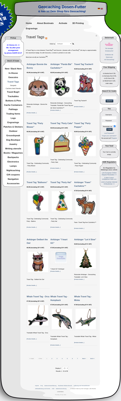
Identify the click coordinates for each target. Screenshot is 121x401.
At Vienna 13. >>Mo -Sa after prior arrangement (13, 47)
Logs (13, 118)
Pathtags (13, 109)
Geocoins (13, 77)
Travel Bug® (13, 92)
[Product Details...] (32, 112)
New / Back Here (13, 68)
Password (108, 120)
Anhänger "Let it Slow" (85, 239)
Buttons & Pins (13, 100)
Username (108, 114)
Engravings (13, 122)
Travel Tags (13, 82)
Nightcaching (13, 170)
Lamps (13, 166)
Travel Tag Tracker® (83, 64)
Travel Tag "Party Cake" (61, 123)
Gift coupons (13, 174)
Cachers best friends (13, 88)
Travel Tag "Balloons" (37, 182)
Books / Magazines (13, 153)
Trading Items (13, 114)
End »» (92, 358)
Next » (84, 358)
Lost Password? (109, 133)
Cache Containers (13, 105)
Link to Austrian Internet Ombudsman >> (109, 183)
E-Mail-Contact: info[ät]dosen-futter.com (109, 178)
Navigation (13, 179)
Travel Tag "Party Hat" (61, 182)
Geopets (13, 85)
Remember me (107, 126)
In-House (13, 73)
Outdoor (13, 131)
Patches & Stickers (13, 127)
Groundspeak (13, 135)
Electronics (13, 162)
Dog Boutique (13, 140)
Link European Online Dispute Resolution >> (109, 174)
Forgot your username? (109, 135)
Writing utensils (13, 148)
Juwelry (13, 144)
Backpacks (13, 157)
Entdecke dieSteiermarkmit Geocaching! (109, 57)
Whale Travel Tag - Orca (38, 296)
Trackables (13, 96)
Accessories (13, 183)
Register (114, 138)
